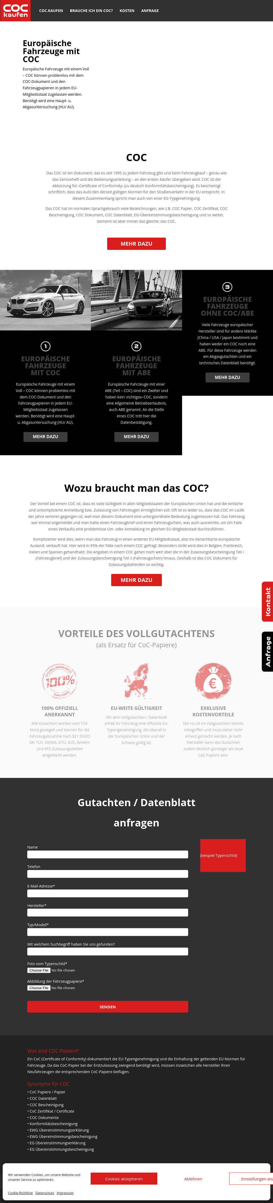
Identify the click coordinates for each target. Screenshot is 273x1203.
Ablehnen (193, 1178)
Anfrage (150, 11)
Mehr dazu (136, 243)
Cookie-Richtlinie (20, 1193)
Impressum (65, 1193)
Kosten (127, 11)
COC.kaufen (51, 11)
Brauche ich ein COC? (91, 11)
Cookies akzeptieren (124, 1178)
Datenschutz (44, 1193)
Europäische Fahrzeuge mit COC (51, 51)
